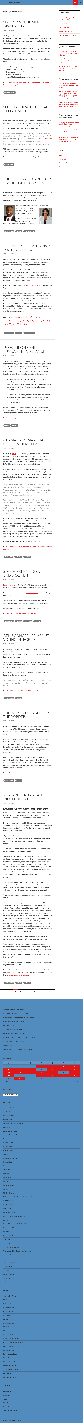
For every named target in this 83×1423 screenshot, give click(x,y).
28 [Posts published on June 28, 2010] (20, 1078)
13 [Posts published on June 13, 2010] (9, 1072)
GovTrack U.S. (7, 1154)
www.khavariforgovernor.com (18, 975)
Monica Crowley (8, 1193)
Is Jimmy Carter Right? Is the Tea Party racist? (19, 1037)
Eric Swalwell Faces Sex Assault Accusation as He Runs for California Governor (69, 61)
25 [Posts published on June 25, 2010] (63, 1075)
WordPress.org (64, 167)
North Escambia (8, 1208)
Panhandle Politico (9, 1212)
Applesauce (7, 1391)
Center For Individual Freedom (13, 1123)
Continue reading (10, 418)
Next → (37, 992)
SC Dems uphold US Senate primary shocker (23, 690)
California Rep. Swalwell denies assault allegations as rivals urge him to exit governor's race (69, 124)
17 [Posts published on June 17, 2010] (52, 1072)
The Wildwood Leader (10, 1369)
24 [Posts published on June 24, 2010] (52, 1075)
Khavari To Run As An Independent (22, 797)
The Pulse (6, 1259)
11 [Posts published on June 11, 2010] (63, 1069)
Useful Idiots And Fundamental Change (24, 349)
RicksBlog (6, 1403)
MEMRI (5, 1181)
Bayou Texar (7, 1045)
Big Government (8, 1115)
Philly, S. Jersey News (10, 1362)
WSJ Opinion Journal (10, 1282)
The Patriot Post (8, 1255)
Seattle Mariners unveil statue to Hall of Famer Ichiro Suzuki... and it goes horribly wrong (69, 104)
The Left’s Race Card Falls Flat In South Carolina (27, 181)
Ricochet (6, 1232)
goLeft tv (6, 1399)
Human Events (8, 1166)
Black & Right (7, 1119)
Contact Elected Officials (11, 1135)
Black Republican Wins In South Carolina (27, 248)
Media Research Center (11, 1327)
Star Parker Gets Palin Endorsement (24, 573)
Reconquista (47, 138)
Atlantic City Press (9, 1296)
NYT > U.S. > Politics (68, 47)
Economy (19, 556)
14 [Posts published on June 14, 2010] (20, 1072)
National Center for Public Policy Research (17, 1197)
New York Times (8, 1335)
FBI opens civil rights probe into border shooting (25, 773)
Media (7, 425)
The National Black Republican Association (17, 1251)
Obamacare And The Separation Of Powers (18, 1049)
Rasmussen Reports (9, 1365)
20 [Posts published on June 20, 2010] (9, 1075)
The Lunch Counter (11, 2)
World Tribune (8, 1278)
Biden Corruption (64, 27)
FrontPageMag (8, 1150)
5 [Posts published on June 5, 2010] (74, 1066)
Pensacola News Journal (11, 1346)
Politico (6, 1220)
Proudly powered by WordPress (12, 1420)
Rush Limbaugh (8, 1235)
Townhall (6, 1270)
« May (6, 1082)
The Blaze (6, 1239)
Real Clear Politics (9, 1228)
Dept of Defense (8, 1143)
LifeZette (6, 1173)
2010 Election (9, 231)
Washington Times (9, 1377)
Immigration (9, 164)
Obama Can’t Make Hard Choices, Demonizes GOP (26, 442)
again (14, 454)
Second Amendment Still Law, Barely (27, 24)
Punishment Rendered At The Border (27, 714)
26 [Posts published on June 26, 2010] (74, 1075)
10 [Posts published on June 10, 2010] (52, 1069)
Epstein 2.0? (63, 24)
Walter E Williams (9, 1274)
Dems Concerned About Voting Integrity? (26, 637)
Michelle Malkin (8, 1185)
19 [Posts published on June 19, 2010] (74, 1072)
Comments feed (64, 163)
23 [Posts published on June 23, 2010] (41, 1075)
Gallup (5, 1319)
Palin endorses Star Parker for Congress (22, 613)
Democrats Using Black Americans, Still (66, 19)
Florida (19, 621)
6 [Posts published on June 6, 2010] (8, 1069)
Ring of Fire (7, 1407)
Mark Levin (7, 1177)
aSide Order (9, 556)
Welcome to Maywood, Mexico (18, 157)
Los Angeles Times (9, 1323)
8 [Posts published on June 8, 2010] (30, 1069)
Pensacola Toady (8, 1350)
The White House (9, 1262)
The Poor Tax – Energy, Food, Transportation (19, 1018)
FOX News (6, 1315)
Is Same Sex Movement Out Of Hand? (15, 1014)
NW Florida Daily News (11, 1338)
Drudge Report (8, 1146)
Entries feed (63, 159)
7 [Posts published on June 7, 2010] (19, 1069)
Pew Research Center (10, 1354)
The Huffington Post (10, 1411)
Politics (19, 231)
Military (6, 1189)
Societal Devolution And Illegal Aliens (27, 109)
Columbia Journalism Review (13, 1304)
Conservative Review (10, 1131)
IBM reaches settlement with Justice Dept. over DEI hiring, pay (68, 132)
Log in (61, 155)
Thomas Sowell (8, 1266)
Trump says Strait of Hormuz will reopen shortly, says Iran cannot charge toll (68, 139)
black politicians (32, 285)
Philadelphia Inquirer (10, 1358)
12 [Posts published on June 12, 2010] (74, 1069)
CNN (5, 1300)
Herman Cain (7, 1162)
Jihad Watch (7, 1170)
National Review (8, 1201)
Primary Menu (80, 2)
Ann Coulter (7, 1112)
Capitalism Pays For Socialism (13, 1034)
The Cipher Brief (8, 1243)
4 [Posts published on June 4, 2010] (63, 1066)
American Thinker (9, 1108)
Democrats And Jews (66, 31)
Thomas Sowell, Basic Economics (14, 1041)
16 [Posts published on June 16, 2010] (41, 1072)
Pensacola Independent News (13, 1342)
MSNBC (6, 1331)
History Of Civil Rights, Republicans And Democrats (21, 1006)
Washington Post (9, 1373)
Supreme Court (10, 92)
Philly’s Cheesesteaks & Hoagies (14, 1216)
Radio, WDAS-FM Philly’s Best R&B (15, 1224)
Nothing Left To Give (10, 1026)
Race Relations (29, 231)
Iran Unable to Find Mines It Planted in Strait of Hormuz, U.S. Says (68, 68)
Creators (6, 1139)
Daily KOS (6, 1395)
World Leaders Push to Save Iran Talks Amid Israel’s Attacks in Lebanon (69, 53)
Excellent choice (9, 585)
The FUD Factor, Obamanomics (13, 1030)
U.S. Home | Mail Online (69, 79)
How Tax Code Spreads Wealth (13, 1010)
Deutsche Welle (8, 1307)
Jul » (77, 1082)
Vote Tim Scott (19, 317)
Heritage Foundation (10, 1158)
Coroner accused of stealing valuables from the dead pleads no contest (69, 85)
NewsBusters (7, 1204)
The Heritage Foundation (11, 1247)
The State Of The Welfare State (13, 1022)
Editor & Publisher (9, 1311)
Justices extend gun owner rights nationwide (23, 82)
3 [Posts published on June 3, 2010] (52, 1066)
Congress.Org (7, 1127)
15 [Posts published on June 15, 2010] (30, 1072)
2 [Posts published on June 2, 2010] (41, 1066)
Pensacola (28, 621)
